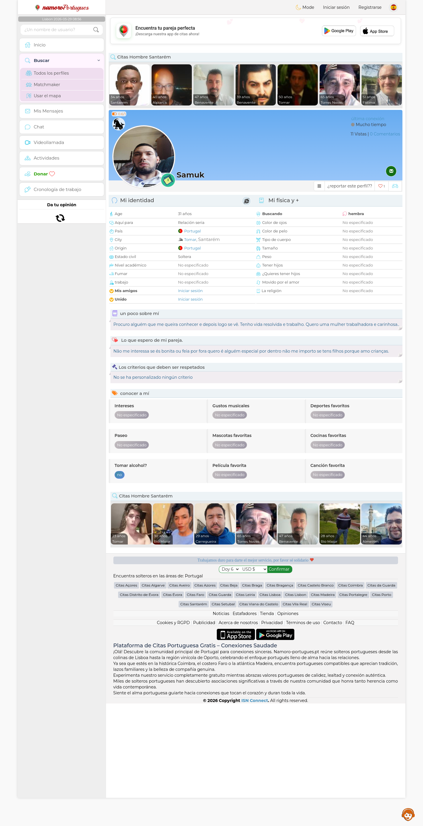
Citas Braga (252, 708)
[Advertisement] (255, 31)
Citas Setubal (223, 726)
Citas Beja (229, 708)
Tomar (190, 239)
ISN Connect (254, 823)
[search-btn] (96, 30)
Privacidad (272, 745)
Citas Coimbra (350, 708)
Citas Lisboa (270, 717)
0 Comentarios (385, 134)
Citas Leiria (245, 717)
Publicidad (204, 745)
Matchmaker (43, 85)
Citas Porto (381, 717)
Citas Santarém (193, 726)
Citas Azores (205, 708)
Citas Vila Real (295, 726)
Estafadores (245, 736)
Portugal (192, 231)
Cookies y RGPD (173, 745)
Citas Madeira (323, 717)
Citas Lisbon (295, 717)
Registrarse (370, 7)
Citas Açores (126, 708)
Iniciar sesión (336, 7)
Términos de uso (303, 745)
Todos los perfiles (47, 73)
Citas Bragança (280, 708)
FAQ (349, 745)
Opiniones (287, 736)
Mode (305, 7)
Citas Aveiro (179, 708)
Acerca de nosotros (238, 745)
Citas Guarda (220, 717)
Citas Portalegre (353, 717)
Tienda (267, 736)
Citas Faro (195, 717)
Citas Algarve (153, 708)
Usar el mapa (43, 96)
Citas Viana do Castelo (258, 726)
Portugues (62, 7)
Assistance (408, 814)
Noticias (221, 736)
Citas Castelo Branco (316, 708)
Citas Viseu (321, 726)
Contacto (332, 745)
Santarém (209, 239)
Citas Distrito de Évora (139, 717)
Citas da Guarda (381, 708)
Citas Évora (172, 717)
